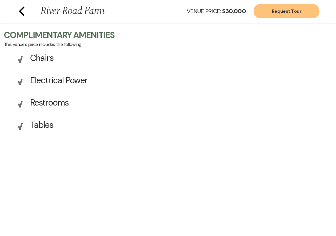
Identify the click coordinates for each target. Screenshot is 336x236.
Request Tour (286, 11)
